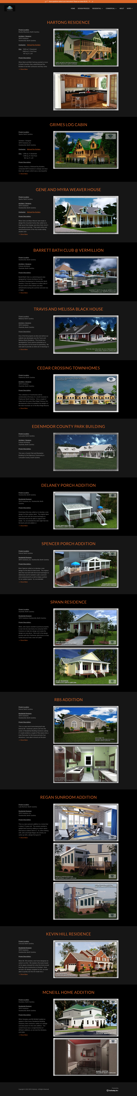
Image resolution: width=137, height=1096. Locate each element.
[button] (97, 9)
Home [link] (73, 9)
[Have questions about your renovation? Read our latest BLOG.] (68, 1)
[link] (10, 9)
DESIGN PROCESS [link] (84, 9)
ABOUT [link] (121, 9)
